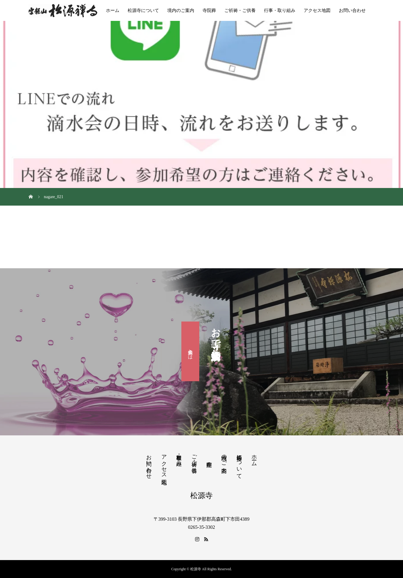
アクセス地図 (317, 10)
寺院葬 (209, 10)
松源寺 (201, 495)
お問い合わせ (352, 10)
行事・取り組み (279, 10)
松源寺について (143, 10)
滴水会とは (190, 351)
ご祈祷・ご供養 (240, 10)
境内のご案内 (180, 10)
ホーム (112, 10)
